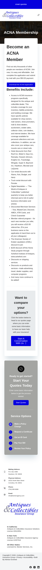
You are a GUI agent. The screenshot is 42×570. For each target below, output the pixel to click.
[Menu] (39, 15)
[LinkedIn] (38, 567)
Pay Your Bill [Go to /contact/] (19, 443)
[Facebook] (30, 567)
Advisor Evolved (11, 559)
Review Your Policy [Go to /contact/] (22, 448)
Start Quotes (21, 4)
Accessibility (28, 557)
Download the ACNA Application (21, 85)
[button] (21, 341)
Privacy (19, 557)
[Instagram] (34, 567)
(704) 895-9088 (13, 489)
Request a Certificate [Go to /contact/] (23, 432)
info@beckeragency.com (16, 496)
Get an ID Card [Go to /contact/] (20, 437)
